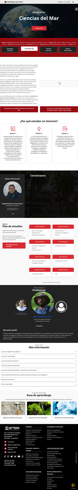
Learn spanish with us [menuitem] (32, 479)
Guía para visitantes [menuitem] (31, 480)
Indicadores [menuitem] (50, 481)
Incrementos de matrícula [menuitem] (54, 459)
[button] (73, 2)
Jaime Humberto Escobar (42, 317)
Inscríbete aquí (29, 48)
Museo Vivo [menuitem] (29, 443)
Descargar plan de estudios (11, 245)
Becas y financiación (68, 49)
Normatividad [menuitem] (51, 455)
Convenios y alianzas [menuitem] (31, 477)
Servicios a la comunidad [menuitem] (33, 463)
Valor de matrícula (49, 49)
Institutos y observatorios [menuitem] (33, 432)
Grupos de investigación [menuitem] (54, 430)
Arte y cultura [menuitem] (29, 461)
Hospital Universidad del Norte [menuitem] (34, 457)
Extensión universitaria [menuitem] (32, 454)
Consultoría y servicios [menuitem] (32, 456)
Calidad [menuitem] (49, 483)
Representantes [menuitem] (30, 441)
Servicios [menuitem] (49, 479)
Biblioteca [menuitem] (28, 434)
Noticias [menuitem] (49, 439)
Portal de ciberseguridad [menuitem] (54, 453)
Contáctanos (39, 28)
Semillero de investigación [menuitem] (54, 437)
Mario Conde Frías (21, 312)
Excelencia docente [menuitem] (31, 435)
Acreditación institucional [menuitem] (54, 464)
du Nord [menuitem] (49, 488)
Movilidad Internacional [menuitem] (32, 475)
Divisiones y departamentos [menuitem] (34, 430)
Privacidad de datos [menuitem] (52, 452)
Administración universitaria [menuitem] (55, 477)
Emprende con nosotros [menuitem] (32, 459)
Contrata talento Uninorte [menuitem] (33, 465)
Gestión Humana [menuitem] (52, 485)
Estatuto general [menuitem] (51, 457)
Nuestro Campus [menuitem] (30, 482)
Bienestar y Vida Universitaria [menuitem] (34, 437)
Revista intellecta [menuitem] (52, 435)
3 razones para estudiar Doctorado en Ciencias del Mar (19, 109)
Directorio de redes (9, 460)
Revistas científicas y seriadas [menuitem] (55, 432)
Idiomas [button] (60, 2)
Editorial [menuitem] (49, 434)
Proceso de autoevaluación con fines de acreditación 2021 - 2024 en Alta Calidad (59, 109)
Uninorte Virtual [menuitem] (30, 445)
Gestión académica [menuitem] (31, 439)
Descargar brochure (10, 49)
